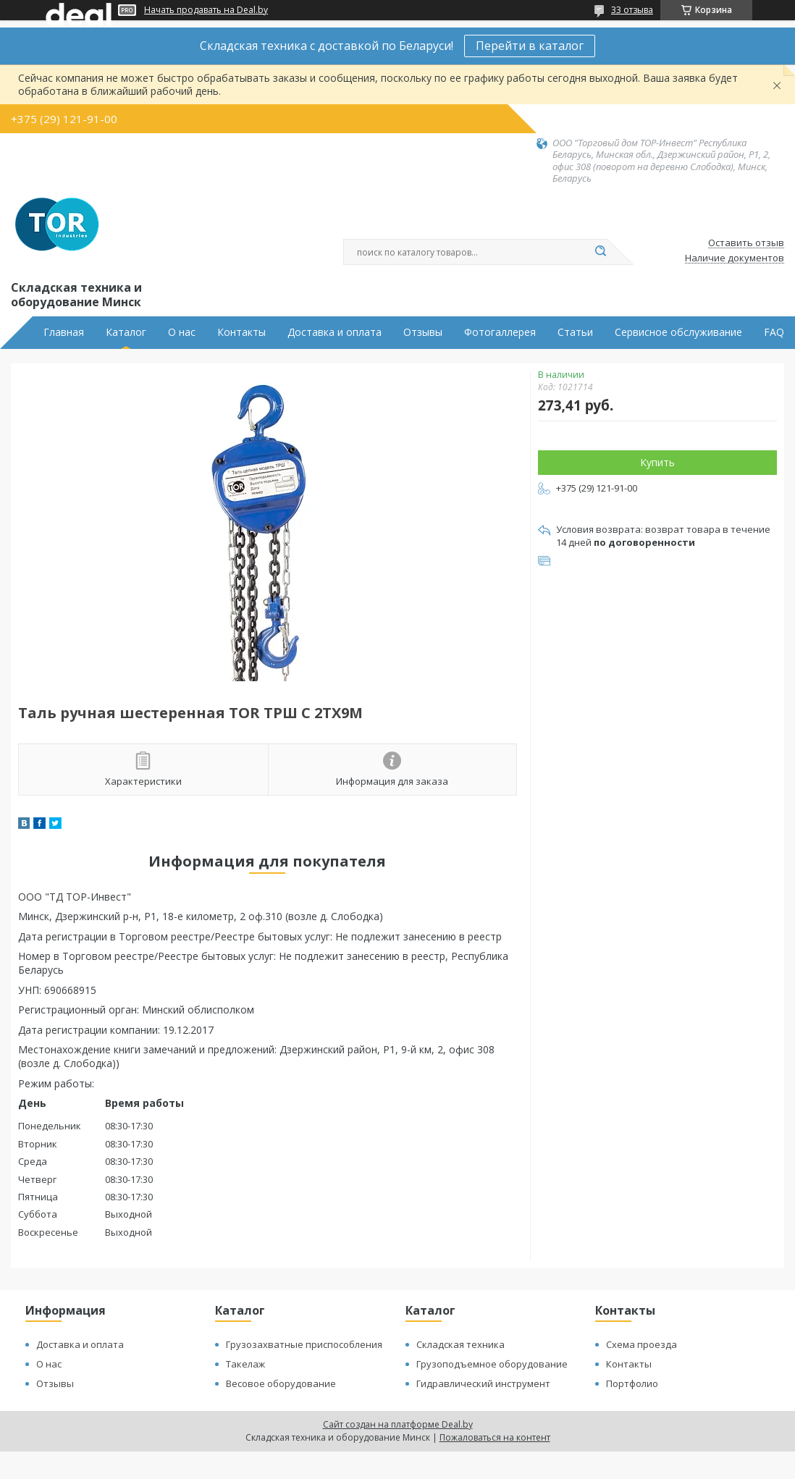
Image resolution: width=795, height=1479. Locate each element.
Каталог (126, 332)
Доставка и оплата (334, 332)
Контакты (241, 332)
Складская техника (460, 1344)
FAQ (774, 332)
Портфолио (632, 1383)
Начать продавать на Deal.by (206, 10)
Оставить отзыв (746, 243)
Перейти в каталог (530, 46)
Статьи (575, 332)
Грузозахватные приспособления (304, 1344)
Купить (657, 462)
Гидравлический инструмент (483, 1383)
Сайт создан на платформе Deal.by (398, 1424)
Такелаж (245, 1363)
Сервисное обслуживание (678, 332)
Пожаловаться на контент (494, 1437)
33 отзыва (632, 10)
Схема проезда (641, 1344)
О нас (181, 332)
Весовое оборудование (281, 1383)
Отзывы (422, 332)
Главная (63, 332)
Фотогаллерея (500, 332)
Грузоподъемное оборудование (492, 1363)
